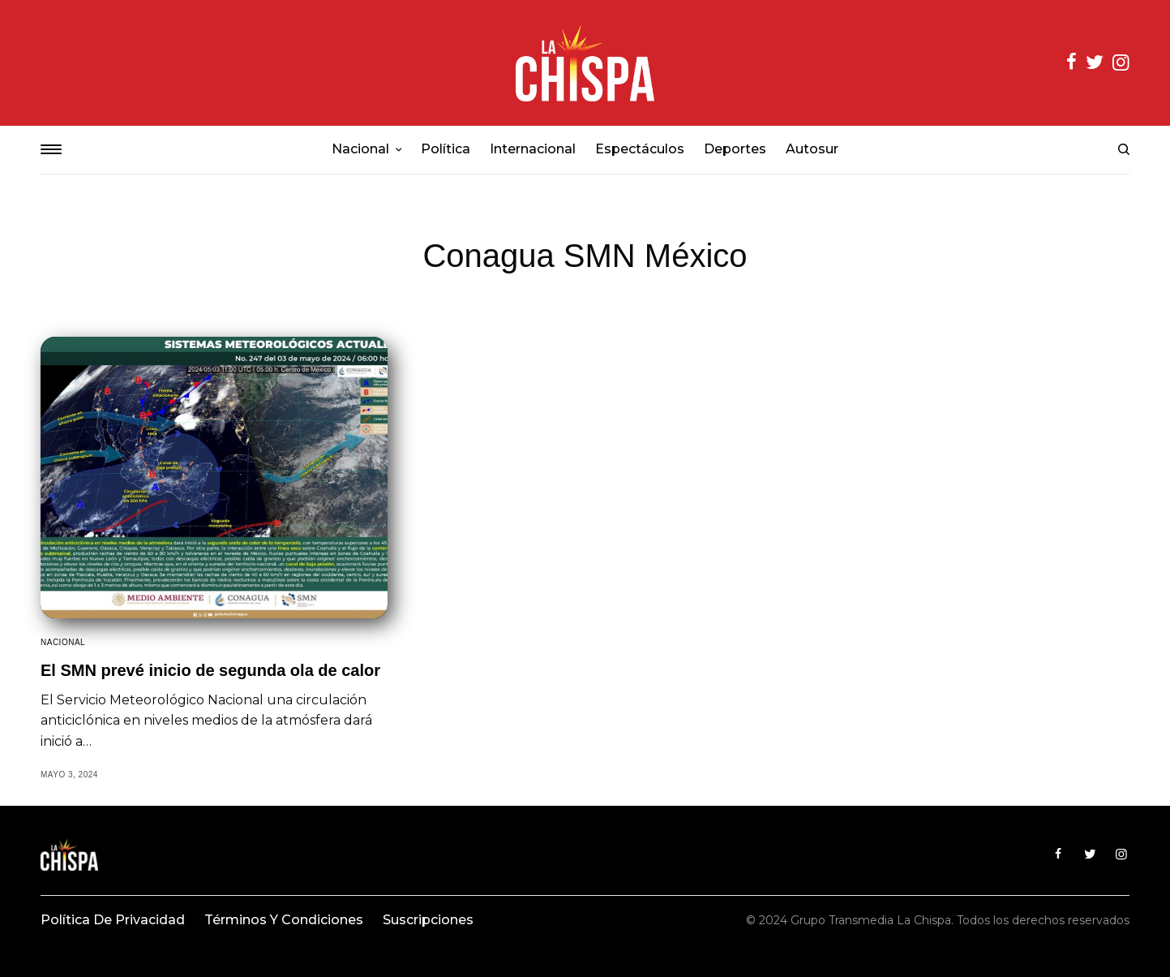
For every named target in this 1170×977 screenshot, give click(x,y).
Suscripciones (428, 920)
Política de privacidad (113, 920)
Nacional (63, 642)
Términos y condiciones (283, 920)
